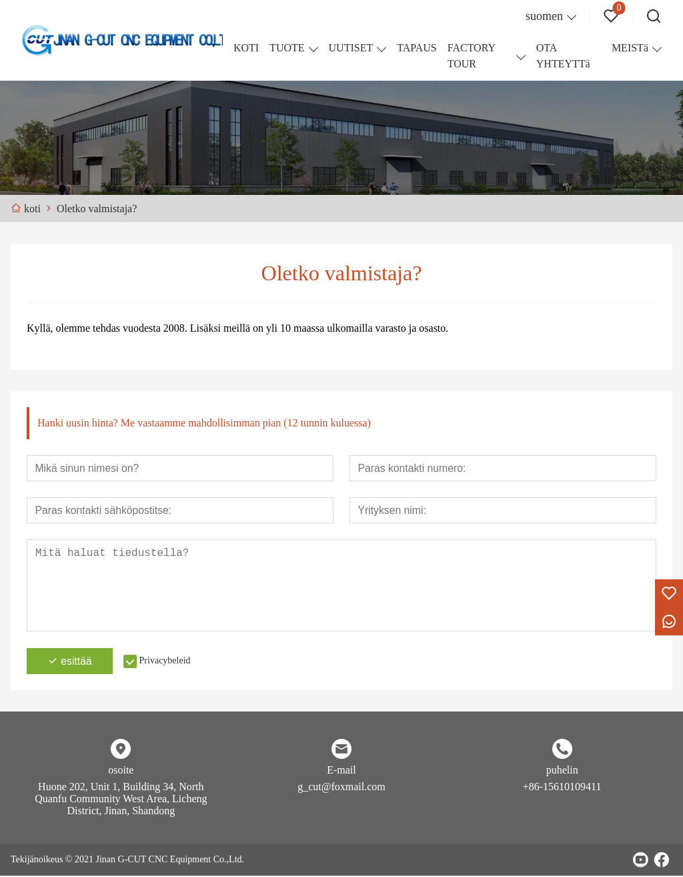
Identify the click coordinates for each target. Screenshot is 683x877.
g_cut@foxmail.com (341, 788)
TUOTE (286, 47)
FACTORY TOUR (472, 55)
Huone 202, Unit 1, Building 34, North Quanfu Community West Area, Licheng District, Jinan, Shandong (121, 800)
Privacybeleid (168, 662)
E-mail (341, 771)
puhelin (562, 771)
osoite (120, 771)
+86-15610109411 (562, 788)
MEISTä (630, 47)
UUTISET (351, 47)
